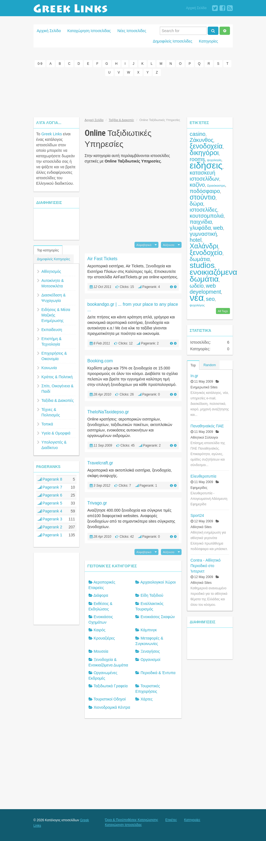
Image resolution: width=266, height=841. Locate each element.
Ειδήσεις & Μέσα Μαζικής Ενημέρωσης (56, 315)
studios (202, 265)
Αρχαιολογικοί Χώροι (157, 582)
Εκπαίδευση (52, 329)
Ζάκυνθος (201, 140)
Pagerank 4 (50, 511)
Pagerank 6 (50, 495)
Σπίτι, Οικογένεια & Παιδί (58, 389)
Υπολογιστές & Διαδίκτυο (54, 445)
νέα (197, 298)
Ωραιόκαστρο (216, 185)
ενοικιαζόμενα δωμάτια (213, 275)
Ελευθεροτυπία (203, 476)
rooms (197, 159)
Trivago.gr (97, 503)
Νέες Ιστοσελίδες (131, 31)
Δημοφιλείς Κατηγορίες (53, 259)
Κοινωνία (49, 368)
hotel (196, 240)
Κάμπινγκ (149, 630)
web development (205, 289)
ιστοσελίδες (203, 210)
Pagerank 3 (50, 519)
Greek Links (51, 134)
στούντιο (203, 197)
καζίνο (197, 185)
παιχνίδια (201, 222)
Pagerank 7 (50, 487)
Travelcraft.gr (100, 463)
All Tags (223, 311)
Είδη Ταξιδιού (152, 595)
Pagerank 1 (50, 535)
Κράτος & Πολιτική (57, 377)
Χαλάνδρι (204, 246)
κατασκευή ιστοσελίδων (204, 176)
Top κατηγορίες (48, 250)
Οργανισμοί (150, 659)
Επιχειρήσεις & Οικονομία (54, 356)
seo (210, 299)
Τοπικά (47, 424)
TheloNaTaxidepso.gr (108, 412)
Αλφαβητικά (144, 244)
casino (197, 134)
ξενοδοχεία (206, 146)
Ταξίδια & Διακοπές (58, 400)
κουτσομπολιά (207, 216)
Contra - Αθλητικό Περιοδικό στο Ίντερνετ (206, 565)
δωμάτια (200, 259)
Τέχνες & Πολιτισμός (51, 412)
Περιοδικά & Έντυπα (158, 673)
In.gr (194, 376)
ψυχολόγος (197, 305)
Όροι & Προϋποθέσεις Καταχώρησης (131, 820)
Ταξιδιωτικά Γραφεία (111, 686)
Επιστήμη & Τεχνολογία (52, 341)
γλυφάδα (200, 228)
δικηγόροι (204, 152)
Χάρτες (147, 699)
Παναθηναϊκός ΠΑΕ (207, 426)
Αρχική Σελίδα (196, 8)
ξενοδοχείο (206, 252)
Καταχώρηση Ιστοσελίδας (89, 31)
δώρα (196, 204)
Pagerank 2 (50, 527)
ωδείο (197, 286)
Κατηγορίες (208, 41)
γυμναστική (203, 234)
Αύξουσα (168, 244)
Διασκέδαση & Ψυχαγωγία (54, 298)
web (218, 228)
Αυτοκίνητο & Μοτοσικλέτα (53, 283)
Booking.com (100, 360)
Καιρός (99, 630)
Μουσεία (101, 651)
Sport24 (197, 515)
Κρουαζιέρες (104, 638)
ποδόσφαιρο (205, 191)
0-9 (40, 64)
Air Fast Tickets (102, 258)
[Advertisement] (134, 96)
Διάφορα (101, 595)
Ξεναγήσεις (150, 651)
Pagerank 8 (50, 479)
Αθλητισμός (51, 271)
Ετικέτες (171, 820)
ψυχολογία (214, 160)
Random (210, 365)
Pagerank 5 (50, 503)
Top (193, 365)
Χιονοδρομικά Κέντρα (112, 707)
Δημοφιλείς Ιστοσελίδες (172, 41)
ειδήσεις (206, 165)
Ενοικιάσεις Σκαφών (158, 617)
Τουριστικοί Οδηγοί (110, 699)
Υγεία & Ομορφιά (56, 433)
